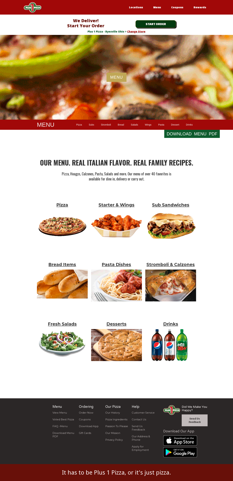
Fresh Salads (62, 323)
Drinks (189, 124)
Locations (136, 7)
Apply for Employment (140, 448)
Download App (89, 426)
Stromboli (106, 124)
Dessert (175, 124)
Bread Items (62, 264)
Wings (148, 124)
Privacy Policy (114, 439)
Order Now (86, 412)
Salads (134, 124)
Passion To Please (116, 426)
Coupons (177, 7)
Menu (157, 7)
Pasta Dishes (116, 264)
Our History (112, 412)
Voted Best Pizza (63, 419)
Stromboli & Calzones (170, 264)
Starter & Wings (116, 204)
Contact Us (139, 419)
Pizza (79, 124)
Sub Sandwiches (170, 204)
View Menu (59, 412)
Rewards (200, 7)
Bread (121, 124)
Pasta (161, 124)
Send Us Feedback (138, 428)
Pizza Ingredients (116, 419)
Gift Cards (85, 433)
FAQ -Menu (60, 426)
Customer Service (143, 412)
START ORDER (156, 23)
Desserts (116, 323)
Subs (91, 124)
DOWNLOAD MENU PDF (192, 133)
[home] (32, 6)
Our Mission (112, 433)
